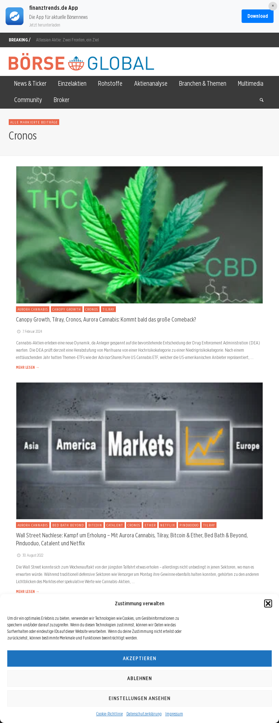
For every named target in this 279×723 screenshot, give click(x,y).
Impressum (174, 713)
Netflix (167, 525)
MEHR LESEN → (27, 367)
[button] (268, 603)
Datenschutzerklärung (144, 713)
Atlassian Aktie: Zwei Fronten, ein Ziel (67, 40)
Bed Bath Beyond (68, 525)
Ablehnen (139, 678)
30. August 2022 (29, 555)
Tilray (108, 309)
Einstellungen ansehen (139, 698)
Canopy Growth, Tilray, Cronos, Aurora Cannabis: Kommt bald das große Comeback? (106, 319)
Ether (150, 525)
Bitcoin (95, 525)
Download (257, 16)
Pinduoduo (189, 525)
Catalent (114, 525)
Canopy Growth (66, 309)
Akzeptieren (139, 658)
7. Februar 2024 (29, 331)
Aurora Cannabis (32, 309)
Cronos (91, 309)
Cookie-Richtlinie (109, 713)
